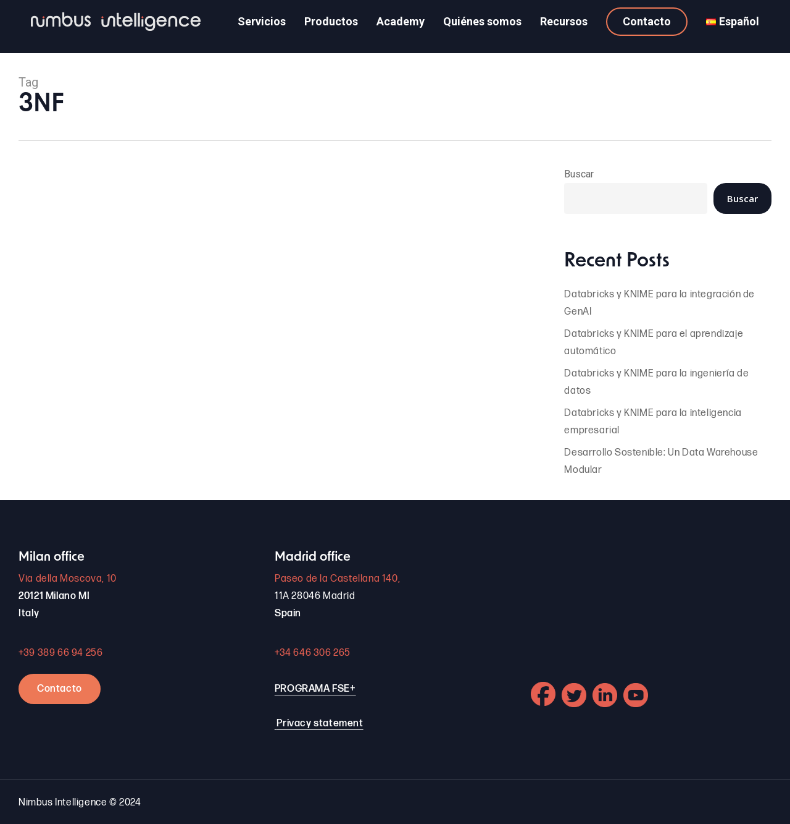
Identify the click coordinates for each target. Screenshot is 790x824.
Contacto (59, 689)
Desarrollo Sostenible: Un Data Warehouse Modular (661, 461)
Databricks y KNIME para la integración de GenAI (659, 303)
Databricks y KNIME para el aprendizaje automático (653, 342)
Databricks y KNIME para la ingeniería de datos (656, 382)
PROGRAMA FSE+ (315, 689)
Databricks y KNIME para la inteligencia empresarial (652, 421)
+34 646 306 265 (313, 653)
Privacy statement (319, 723)
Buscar (579, 174)
